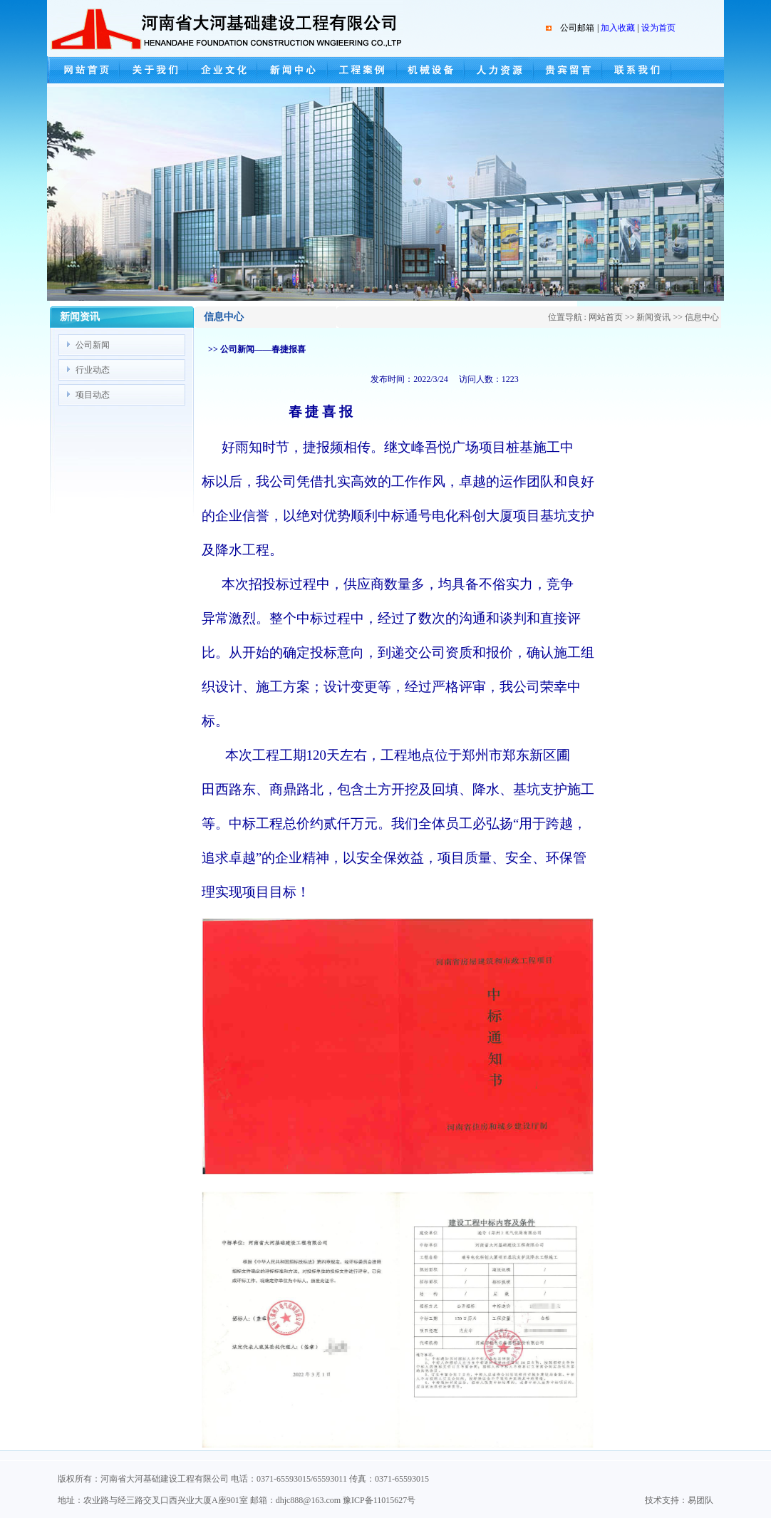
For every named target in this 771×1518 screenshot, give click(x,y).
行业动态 (93, 370)
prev (71, 198)
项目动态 (93, 395)
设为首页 (658, 28)
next (700, 198)
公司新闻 (93, 345)
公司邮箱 (577, 28)
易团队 (700, 1500)
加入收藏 (618, 28)
